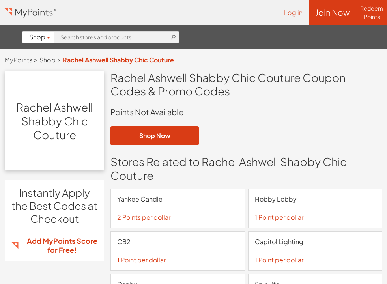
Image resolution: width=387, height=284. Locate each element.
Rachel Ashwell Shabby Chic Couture (118, 60)
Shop (39, 37)
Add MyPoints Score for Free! (62, 245)
